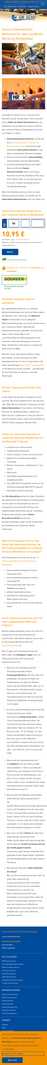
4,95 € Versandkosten (22, 239)
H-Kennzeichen (8, 1001)
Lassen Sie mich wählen (12, 1053)
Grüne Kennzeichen (9, 1013)
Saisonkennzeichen (10, 645)
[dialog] (23, 1048)
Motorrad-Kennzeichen (10, 967)
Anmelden (22, 6)
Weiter (10, 252)
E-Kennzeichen (7, 1004)
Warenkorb (10, 6)
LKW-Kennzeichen (9, 977)
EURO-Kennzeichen (9, 997)
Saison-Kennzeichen (9, 1007)
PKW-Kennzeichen (9, 961)
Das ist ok (12, 1060)
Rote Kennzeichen (9, 1010)
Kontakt (5, 1024)
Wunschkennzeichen (10, 994)
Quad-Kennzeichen (9, 974)
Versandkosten (7, 1031)
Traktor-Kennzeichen (10, 983)
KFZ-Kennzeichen (9, 970)
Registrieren (34, 6)
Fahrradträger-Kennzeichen (12, 964)
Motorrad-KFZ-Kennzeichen (32, 365)
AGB (3, 1028)
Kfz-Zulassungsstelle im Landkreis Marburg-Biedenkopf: (21, 561)
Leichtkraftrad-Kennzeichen (12, 980)
